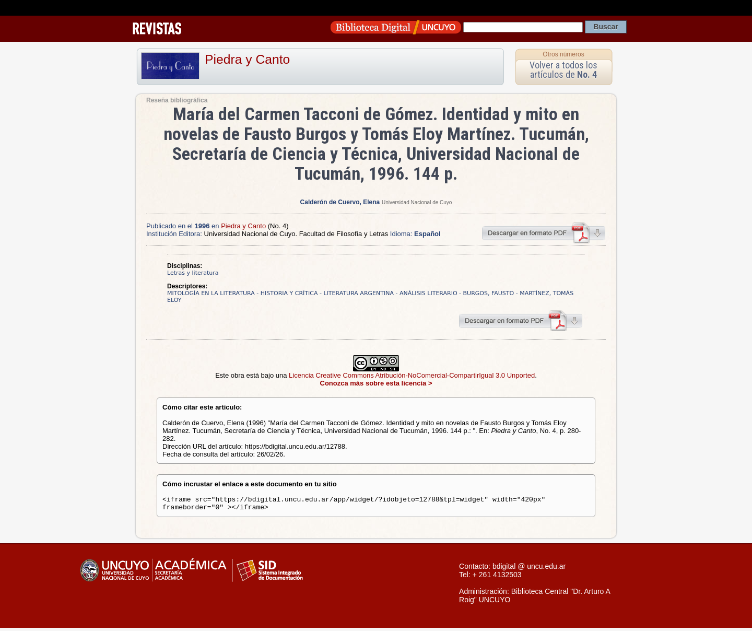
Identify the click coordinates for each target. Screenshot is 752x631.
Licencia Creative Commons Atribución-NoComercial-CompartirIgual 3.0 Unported (412, 375)
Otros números (563, 54)
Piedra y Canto (247, 59)
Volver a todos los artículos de (563, 70)
